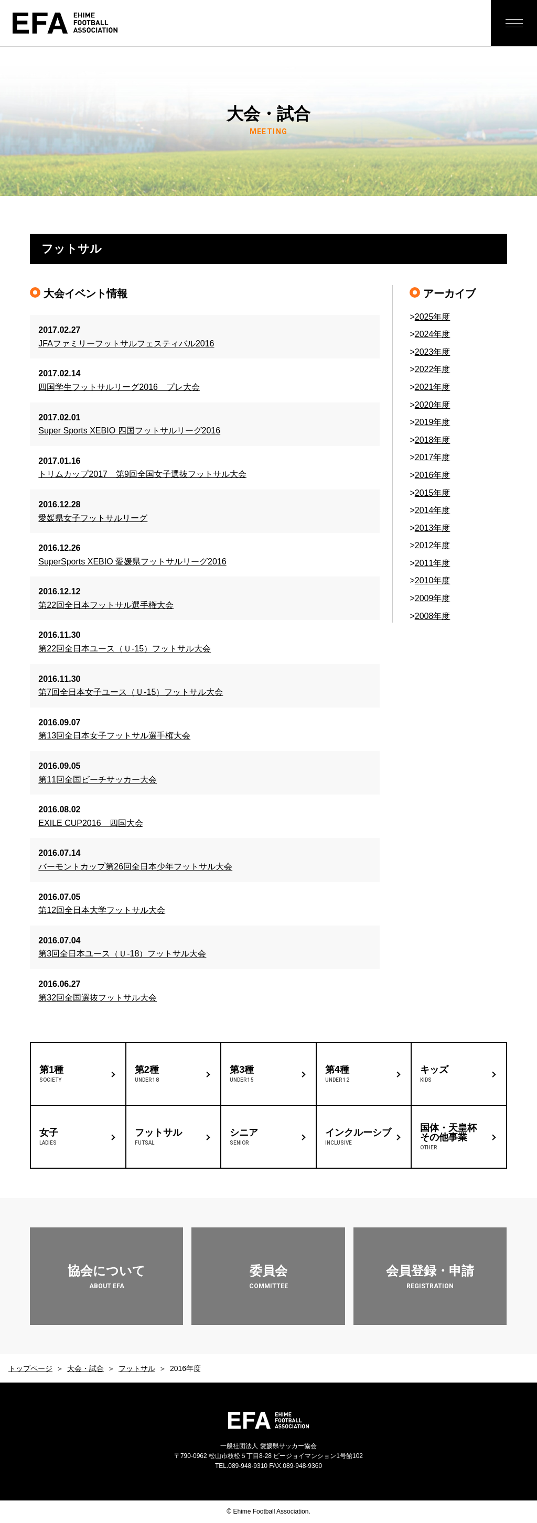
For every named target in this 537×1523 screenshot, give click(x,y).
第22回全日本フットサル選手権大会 (106, 605)
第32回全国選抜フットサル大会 (97, 997)
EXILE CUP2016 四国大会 (90, 823)
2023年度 (432, 351)
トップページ (30, 1368)
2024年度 (432, 334)
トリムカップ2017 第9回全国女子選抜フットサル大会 (142, 474)
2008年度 (432, 616)
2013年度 (432, 528)
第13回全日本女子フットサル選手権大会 (114, 735)
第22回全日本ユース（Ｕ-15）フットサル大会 (124, 648)
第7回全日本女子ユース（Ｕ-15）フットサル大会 (130, 692)
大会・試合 (85, 1368)
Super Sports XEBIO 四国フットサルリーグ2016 (129, 430)
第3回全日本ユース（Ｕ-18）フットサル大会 (122, 953)
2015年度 (432, 492)
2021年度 (432, 387)
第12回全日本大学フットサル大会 (101, 910)
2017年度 (432, 457)
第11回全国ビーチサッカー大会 (97, 779)
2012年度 (432, 545)
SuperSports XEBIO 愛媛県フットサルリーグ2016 (132, 561)
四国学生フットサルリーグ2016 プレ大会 (119, 387)
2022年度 (432, 369)
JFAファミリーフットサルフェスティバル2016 (126, 343)
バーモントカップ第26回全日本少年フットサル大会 (135, 866)
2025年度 (432, 316)
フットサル (137, 1368)
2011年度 (432, 563)
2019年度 (432, 422)
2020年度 (432, 404)
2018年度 (432, 440)
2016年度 (432, 475)
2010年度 (432, 580)
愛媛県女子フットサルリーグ (92, 518)
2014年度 (432, 510)
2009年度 (432, 598)
